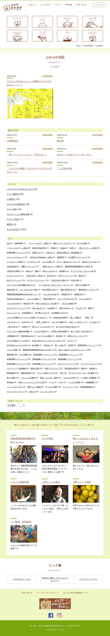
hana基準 (51, 308)
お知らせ (32, 5)
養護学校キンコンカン (87, 290)
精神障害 (60, 257)
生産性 (70, 345)
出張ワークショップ (52, 368)
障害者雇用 (11, 373)
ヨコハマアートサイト (15, 392)
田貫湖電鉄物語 (86, 387)
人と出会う (99, 45)
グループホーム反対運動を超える (20, 285)
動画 (83, 368)
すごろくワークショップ (36, 280)
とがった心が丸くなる (66, 299)
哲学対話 (10, 382)
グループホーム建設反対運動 (18, 331)
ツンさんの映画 (74, 382)
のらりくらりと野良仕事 (18, 214)
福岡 (90, 308)
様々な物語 (11, 378)
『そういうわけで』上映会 (17, 248)
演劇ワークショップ (29, 266)
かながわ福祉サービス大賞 (17, 341)
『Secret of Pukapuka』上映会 (40, 257)
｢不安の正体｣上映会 (58, 280)
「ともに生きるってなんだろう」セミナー (53, 285)
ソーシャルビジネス (14, 387)
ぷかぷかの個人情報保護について (76, 593)
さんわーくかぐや (14, 276)
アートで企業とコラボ (45, 373)
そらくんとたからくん (15, 257)
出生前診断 (26, 313)
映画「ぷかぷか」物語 (49, 378)
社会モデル (26, 322)
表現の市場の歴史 (39, 248)
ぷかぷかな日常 (69, 378)
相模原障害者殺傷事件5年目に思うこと (22, 294)
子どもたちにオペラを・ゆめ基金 (81, 373)
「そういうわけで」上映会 (38, 243)
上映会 (24, 327)
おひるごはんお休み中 (17, 33)
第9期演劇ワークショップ (17, 253)
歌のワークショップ (14, 280)
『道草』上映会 (41, 322)
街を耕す (59, 336)
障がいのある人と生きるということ (72, 350)
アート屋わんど (43, 33)
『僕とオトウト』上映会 (87, 248)
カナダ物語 (23, 355)
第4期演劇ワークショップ (42, 359)
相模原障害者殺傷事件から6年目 (77, 266)
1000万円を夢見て (14, 271)
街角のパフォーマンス (76, 336)
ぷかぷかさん (12, 322)
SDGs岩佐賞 (12, 266)
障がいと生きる (49, 271)
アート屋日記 (13, 194)
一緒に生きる (12, 327)
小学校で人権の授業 (58, 331)
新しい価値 (74, 317)
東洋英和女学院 (71, 368)
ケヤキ (61, 382)
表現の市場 (34, 368)
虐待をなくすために (90, 262)
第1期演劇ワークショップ (42, 364)
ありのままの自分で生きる (66, 327)
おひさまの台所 (67, 19)
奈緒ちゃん (36, 253)
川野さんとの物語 (34, 387)
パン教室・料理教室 (88, 378)
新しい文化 (59, 345)
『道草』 (87, 317)
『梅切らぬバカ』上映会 (50, 266)
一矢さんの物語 (67, 303)
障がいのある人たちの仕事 (46, 303)
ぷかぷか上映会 (33, 299)
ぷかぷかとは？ (17, 18)
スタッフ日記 (13, 219)
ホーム (78, 45)
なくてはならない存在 (28, 290)
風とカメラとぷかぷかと (41, 327)
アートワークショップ (89, 364)
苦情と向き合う (65, 308)
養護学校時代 (26, 373)
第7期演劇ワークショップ (43, 355)
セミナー (70, 341)
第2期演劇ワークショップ (17, 364)
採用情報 (68, 5)
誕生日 (81, 276)
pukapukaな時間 (59, 317)
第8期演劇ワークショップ (88, 345)
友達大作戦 (47, 299)
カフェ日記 (12, 209)
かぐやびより (32, 262)
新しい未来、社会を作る (80, 331)
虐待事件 (62, 271)
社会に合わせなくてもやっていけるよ (47, 341)
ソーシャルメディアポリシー (47, 593)
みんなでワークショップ (16, 308)
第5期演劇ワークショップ (17, 359)
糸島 (71, 248)
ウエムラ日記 (84, 299)
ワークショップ (69, 387)
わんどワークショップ (66, 364)
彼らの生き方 (37, 308)
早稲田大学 (65, 294)
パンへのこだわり (47, 392)
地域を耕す (11, 290)
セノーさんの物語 (44, 336)
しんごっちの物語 (28, 378)
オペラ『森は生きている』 (67, 262)
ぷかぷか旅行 (47, 262)
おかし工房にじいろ (92, 19)
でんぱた (67, 32)
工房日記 (11, 199)
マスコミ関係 (12, 350)
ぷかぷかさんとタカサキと (92, 33)
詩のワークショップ (66, 276)
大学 (61, 373)
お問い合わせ (81, 5)
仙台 (8, 243)
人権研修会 (11, 336)
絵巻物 (91, 368)
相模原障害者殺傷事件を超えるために (37, 350)
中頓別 (53, 248)
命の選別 (35, 345)
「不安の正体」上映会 (34, 276)
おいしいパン (12, 313)
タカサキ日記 (13, 229)
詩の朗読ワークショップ (77, 257)
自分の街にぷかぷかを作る (17, 345)
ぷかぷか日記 (45, 5)
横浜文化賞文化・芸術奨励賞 (68, 253)
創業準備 (10, 355)
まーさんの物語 (51, 387)
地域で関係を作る (67, 290)
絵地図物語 (90, 382)
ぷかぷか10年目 (40, 331)
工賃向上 (49, 253)
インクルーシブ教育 (14, 262)
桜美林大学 (78, 294)
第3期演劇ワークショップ (68, 359)
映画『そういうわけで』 (62, 243)
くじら (51, 382)
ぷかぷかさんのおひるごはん (20, 189)
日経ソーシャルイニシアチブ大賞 (31, 382)
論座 (36, 271)
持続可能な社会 (27, 336)
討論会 (62, 248)
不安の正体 (75, 280)
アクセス (57, 5)
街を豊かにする (41, 313)
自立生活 (50, 276)
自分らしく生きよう (77, 322)
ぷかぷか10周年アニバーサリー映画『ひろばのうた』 (28, 317)
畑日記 (10, 224)
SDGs (28, 271)
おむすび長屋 (82, 243)
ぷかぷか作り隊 (13, 303)
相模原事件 (19, 243)
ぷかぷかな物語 (57, 322)
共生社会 (47, 345)
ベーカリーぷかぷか (42, 19)
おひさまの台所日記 (16, 204)
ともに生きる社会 (50, 294)
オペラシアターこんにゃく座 (82, 271)
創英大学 (26, 303)
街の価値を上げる (58, 313)
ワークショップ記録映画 (16, 368)
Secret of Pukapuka (14, 299)
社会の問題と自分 (49, 290)
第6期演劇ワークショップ (69, 355)
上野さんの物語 (81, 285)
